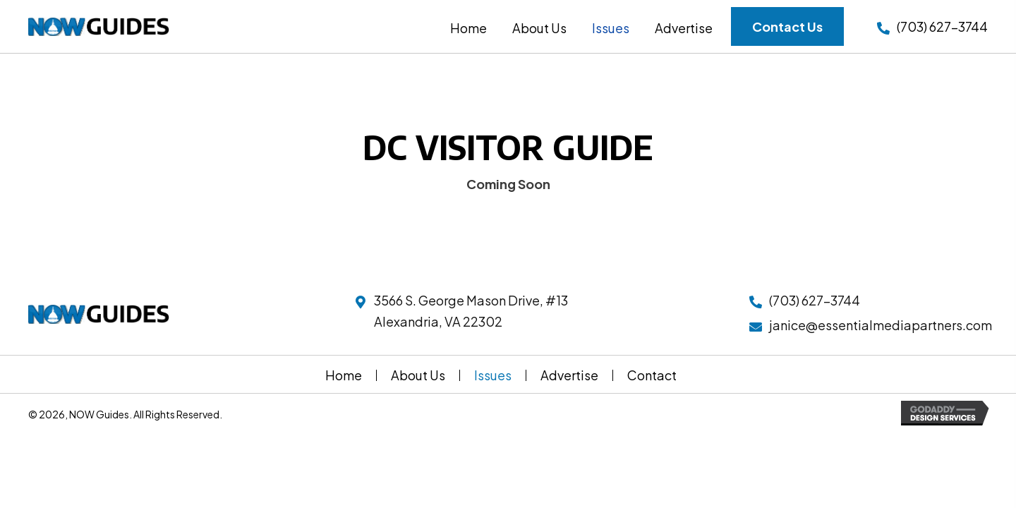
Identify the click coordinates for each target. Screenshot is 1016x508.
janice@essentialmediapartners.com (880, 325)
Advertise (569, 375)
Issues (493, 375)
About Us (418, 375)
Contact (652, 375)
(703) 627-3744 (942, 26)
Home (343, 375)
